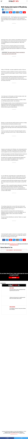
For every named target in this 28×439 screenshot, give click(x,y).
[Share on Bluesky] (20, 12)
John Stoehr (11, 288)
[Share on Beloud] (24, 12)
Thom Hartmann (12, 306)
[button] (14, 12)
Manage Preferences (16, 432)
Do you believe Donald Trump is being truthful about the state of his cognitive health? (14, 274)
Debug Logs (21, 432)
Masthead (6, 432)
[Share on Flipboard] (10, 12)
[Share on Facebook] (3, 12)
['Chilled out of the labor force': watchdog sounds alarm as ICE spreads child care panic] (5, 300)
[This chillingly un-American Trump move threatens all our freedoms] (5, 309)
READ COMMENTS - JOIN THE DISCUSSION (14, 250)
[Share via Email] (17, 12)
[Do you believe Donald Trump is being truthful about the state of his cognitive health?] (14, 262)
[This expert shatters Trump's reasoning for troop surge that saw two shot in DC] (5, 290)
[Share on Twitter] (7, 12)
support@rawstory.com (13, 243)
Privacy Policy (10, 432)
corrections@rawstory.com (14, 245)
